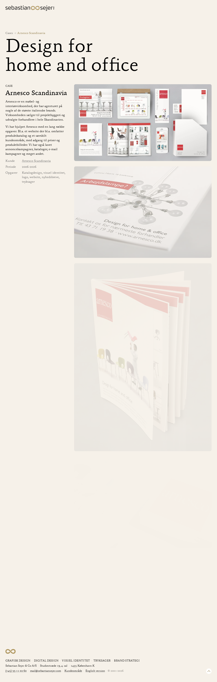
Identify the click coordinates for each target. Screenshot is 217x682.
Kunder (171, 8)
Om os (188, 8)
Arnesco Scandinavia (36, 161)
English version (95, 671)
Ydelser (154, 8)
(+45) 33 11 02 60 (16, 671)
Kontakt (206, 8)
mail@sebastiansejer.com (45, 671)
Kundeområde (73, 671)
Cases (138, 8)
